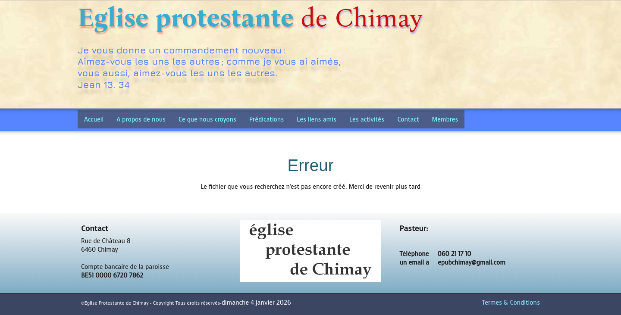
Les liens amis (316, 119)
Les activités (366, 119)
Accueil (94, 119)
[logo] (253, 55)
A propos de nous (141, 119)
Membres (445, 119)
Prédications (266, 119)
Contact (408, 119)
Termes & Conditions (511, 303)
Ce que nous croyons (207, 119)
